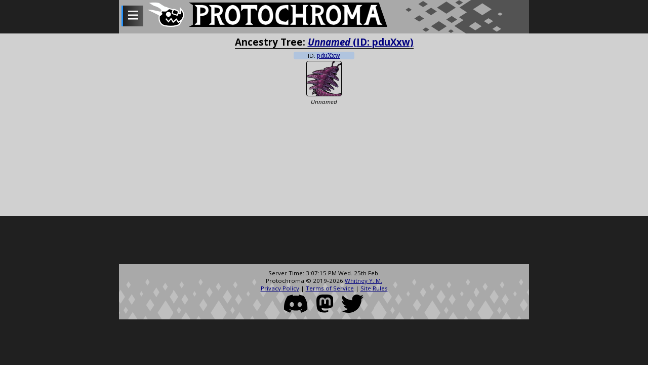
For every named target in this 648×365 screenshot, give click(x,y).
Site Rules (374, 288)
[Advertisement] (324, 241)
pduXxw (328, 55)
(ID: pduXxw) (361, 41)
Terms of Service (330, 288)
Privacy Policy (280, 288)
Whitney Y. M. (363, 280)
